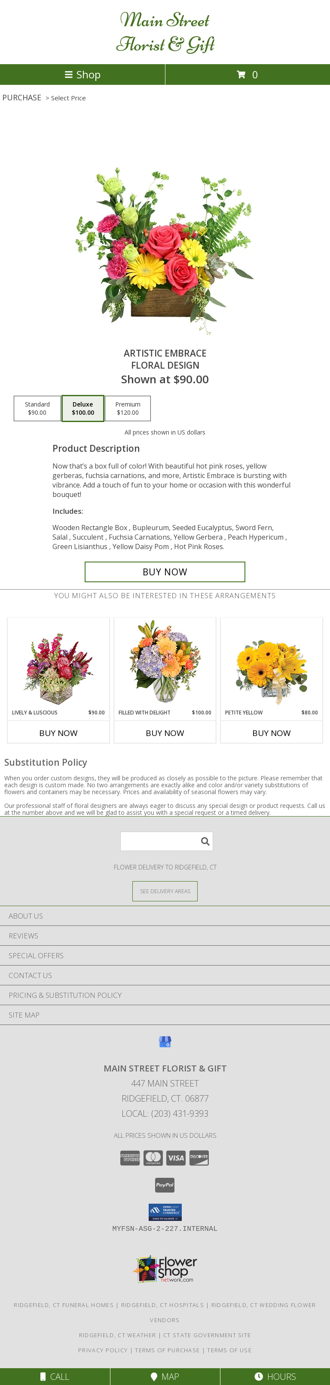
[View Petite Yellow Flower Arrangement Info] (272, 663)
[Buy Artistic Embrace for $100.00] (165, 572)
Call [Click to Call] (54, 1376)
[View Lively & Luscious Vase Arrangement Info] (59, 663)
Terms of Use (229, 1350)
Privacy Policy (103, 1350)
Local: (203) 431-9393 (165, 1113)
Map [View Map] (165, 1376)
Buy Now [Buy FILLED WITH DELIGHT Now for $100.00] (165, 733)
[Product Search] (166, 841)
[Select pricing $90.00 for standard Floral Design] (37, 408)
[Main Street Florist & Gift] (165, 51)
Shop (82, 74)
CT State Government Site (207, 1335)
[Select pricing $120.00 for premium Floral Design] (127, 408)
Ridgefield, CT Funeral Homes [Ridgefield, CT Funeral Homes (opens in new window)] (63, 1305)
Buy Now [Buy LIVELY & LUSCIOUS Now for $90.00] (58, 733)
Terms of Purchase (167, 1350)
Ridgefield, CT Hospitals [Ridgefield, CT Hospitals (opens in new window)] (162, 1305)
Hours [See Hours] (275, 1376)
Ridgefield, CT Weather (117, 1335)
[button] (165, 1212)
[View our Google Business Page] (165, 1046)
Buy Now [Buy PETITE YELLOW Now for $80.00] (271, 733)
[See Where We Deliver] (165, 891)
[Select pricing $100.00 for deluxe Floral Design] (83, 408)
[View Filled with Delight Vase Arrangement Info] (165, 663)
